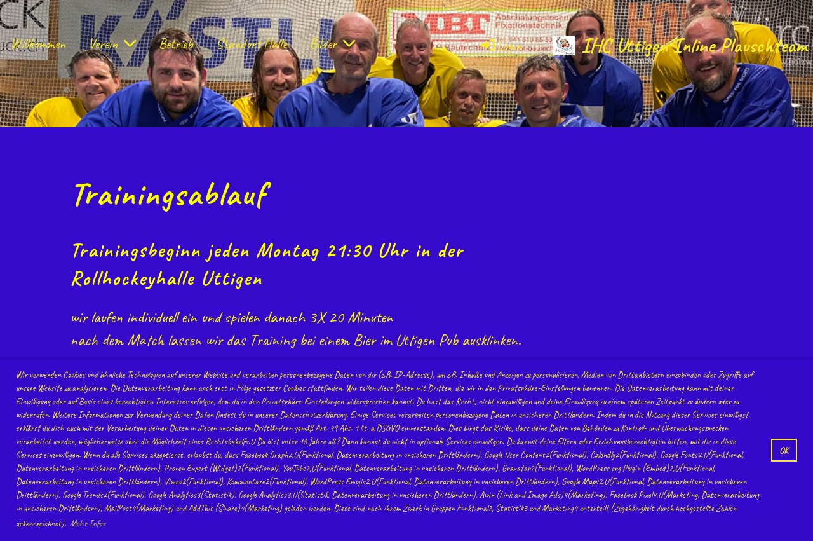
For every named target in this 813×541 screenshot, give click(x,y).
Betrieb (176, 44)
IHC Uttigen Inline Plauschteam (694, 45)
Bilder (332, 44)
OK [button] (783, 450)
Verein (112, 44)
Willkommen (37, 44)
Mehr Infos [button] (87, 523)
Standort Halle (251, 44)
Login (500, 46)
